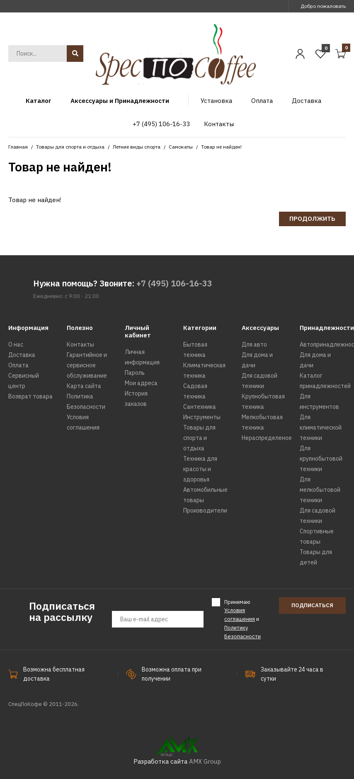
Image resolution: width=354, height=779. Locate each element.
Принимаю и (242, 619)
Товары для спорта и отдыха (70, 147)
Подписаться (312, 605)
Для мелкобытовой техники (320, 490)
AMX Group (205, 761)
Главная (18, 147)
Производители (205, 510)
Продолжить (312, 218)
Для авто (254, 344)
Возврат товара (30, 396)
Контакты (80, 344)
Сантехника (199, 406)
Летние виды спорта (136, 147)
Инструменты (202, 417)
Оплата (18, 365)
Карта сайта (84, 386)
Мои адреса (141, 383)
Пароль (135, 372)
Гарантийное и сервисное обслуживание (87, 365)
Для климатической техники (321, 427)
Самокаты (181, 147)
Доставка (21, 355)
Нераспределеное (267, 438)
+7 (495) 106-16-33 (174, 283)
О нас (15, 344)
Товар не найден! (221, 147)
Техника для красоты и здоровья (200, 469)
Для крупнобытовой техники (321, 458)
